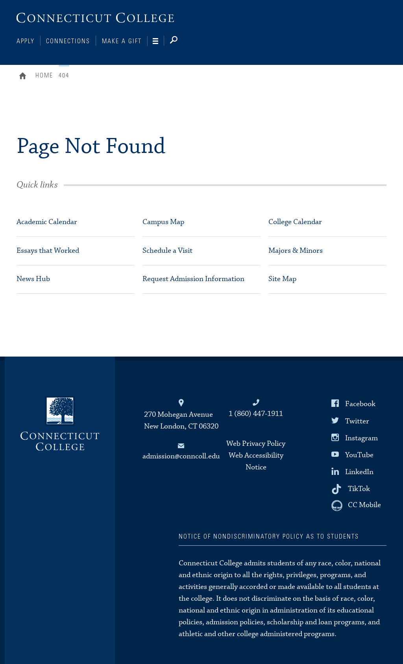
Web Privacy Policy (255, 444)
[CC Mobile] (356, 505)
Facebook (360, 404)
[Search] (180, 41)
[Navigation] (158, 41)
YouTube (359, 455)
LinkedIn (359, 472)
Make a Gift (122, 41)
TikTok (359, 489)
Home (25, 76)
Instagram (361, 438)
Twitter (357, 421)
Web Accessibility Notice (256, 461)
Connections (68, 41)
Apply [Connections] (26, 41)
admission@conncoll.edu (181, 456)
